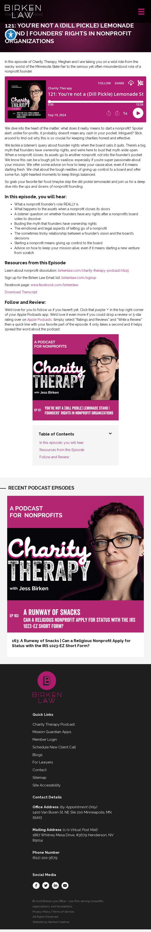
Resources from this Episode (61, 450)
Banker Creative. (59, 922)
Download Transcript (21, 292)
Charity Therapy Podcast (54, 724)
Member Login (45, 739)
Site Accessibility (47, 785)
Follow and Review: (54, 457)
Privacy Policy (41, 911)
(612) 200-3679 (45, 858)
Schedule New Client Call (54, 747)
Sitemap (39, 777)
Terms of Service (63, 911)
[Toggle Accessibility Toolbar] (11, 34)
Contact (39, 770)
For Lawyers (43, 762)
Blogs (37, 755)
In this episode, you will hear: (61, 443)
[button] (36, 885)
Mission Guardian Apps (52, 732)
